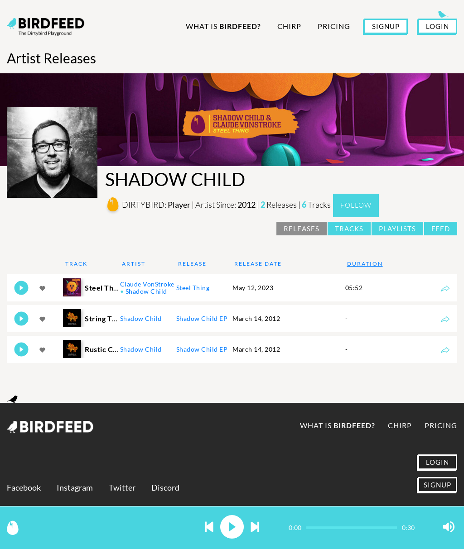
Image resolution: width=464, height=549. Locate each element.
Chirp (289, 26)
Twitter (122, 487)
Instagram (75, 487)
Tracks (349, 228)
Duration (365, 263)
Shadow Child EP (202, 318)
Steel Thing (193, 287)
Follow (356, 205)
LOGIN (437, 26)
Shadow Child (146, 291)
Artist (133, 263)
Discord (165, 487)
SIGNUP (386, 26)
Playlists (397, 228)
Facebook (24, 487)
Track (76, 263)
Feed (440, 228)
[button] (209, 527)
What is (223, 26)
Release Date (258, 263)
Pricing (334, 26)
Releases (301, 228)
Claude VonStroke (147, 284)
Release (192, 263)
